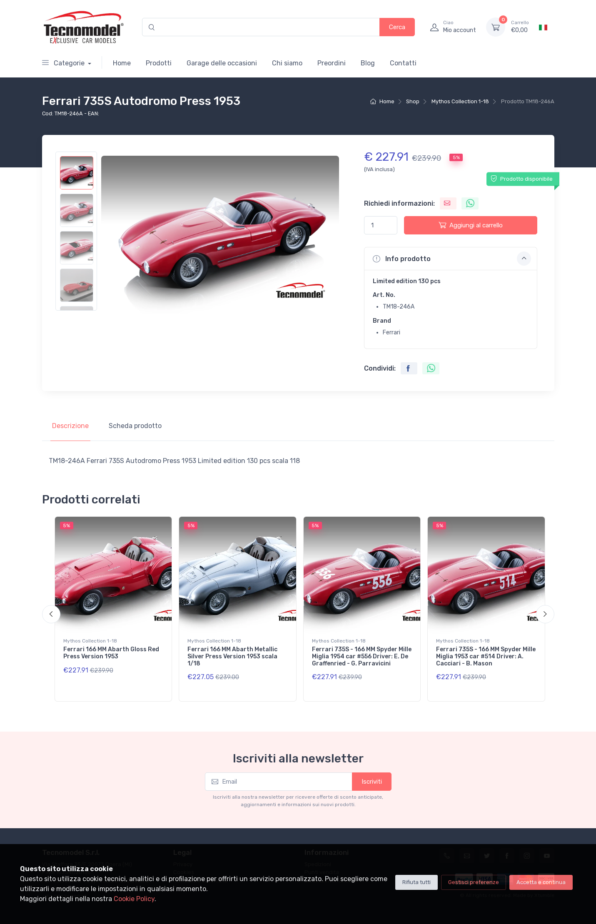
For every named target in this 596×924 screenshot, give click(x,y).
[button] (450, 258)
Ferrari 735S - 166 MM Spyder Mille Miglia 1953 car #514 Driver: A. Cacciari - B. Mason (486, 656)
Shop (412, 101)
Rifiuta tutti (416, 882)
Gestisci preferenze (473, 882)
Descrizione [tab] (70, 426)
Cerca (397, 27)
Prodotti (159, 63)
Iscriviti (372, 781)
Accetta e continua (541, 882)
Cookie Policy (134, 899)
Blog (368, 63)
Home (122, 63)
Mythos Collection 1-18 (460, 101)
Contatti (403, 63)
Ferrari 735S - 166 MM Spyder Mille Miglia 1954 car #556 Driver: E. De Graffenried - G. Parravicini (361, 656)
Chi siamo (287, 63)
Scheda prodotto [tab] (135, 426)
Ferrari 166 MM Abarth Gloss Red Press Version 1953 (111, 653)
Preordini (331, 63)
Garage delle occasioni (222, 63)
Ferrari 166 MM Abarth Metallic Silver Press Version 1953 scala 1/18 (232, 656)
